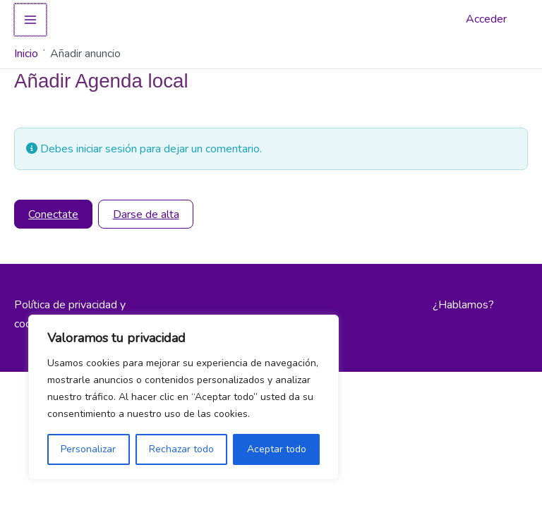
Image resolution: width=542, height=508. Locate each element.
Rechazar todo (181, 449)
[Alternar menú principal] (29, 19)
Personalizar (88, 449)
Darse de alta (146, 214)
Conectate (53, 214)
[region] (183, 397)
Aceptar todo (276, 449)
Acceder (486, 19)
